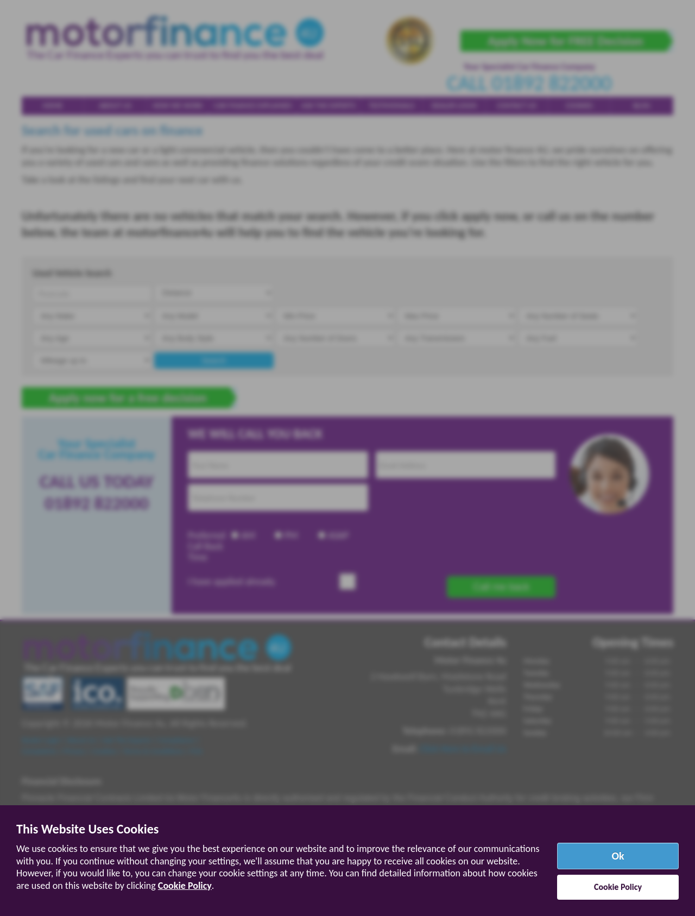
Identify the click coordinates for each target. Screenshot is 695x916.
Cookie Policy (185, 886)
